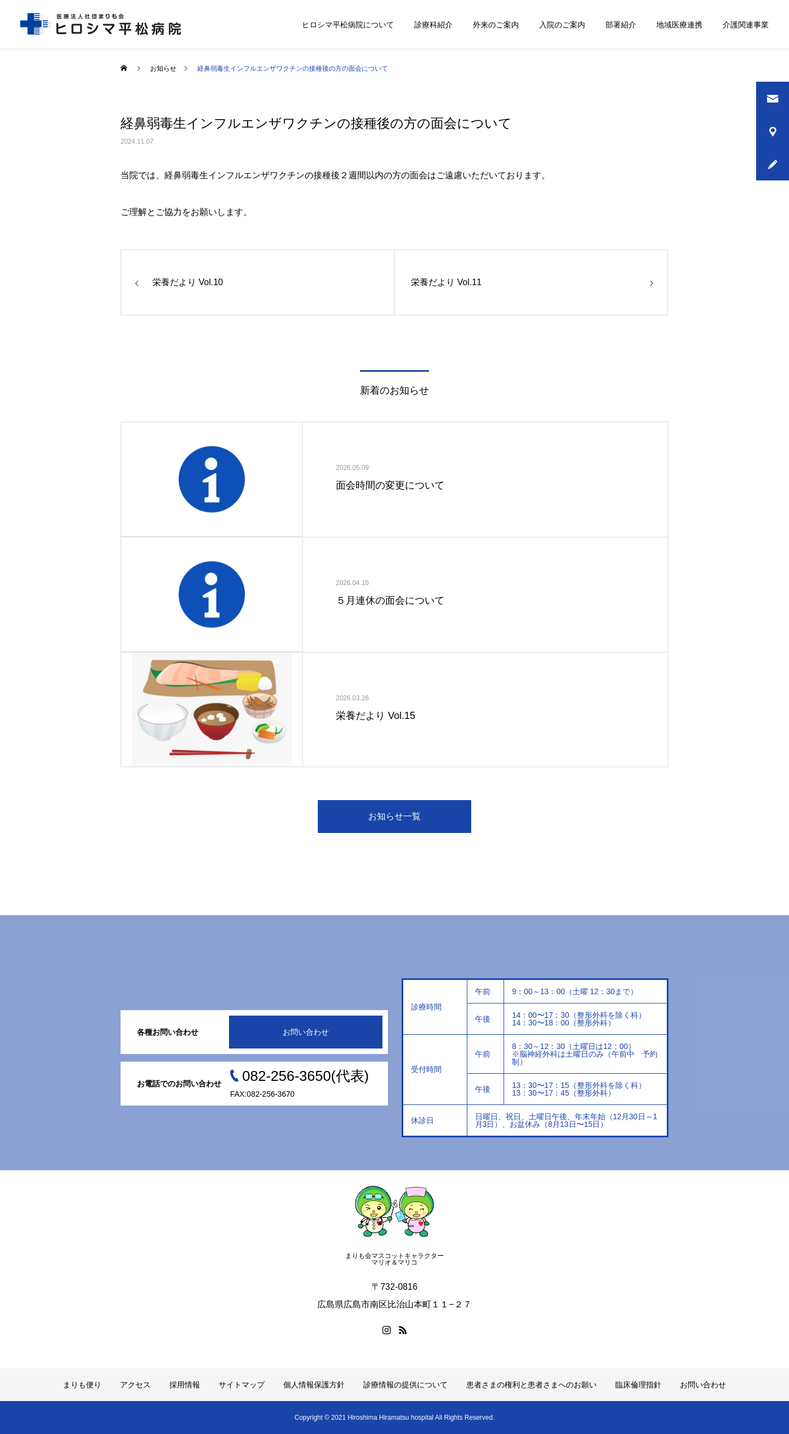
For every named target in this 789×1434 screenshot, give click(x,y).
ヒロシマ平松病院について (348, 24)
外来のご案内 (496, 24)
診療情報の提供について (405, 1384)
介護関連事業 (746, 24)
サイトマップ (242, 1384)
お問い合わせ (306, 1032)
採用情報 (184, 1384)
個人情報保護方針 (314, 1384)
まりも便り (82, 1384)
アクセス (135, 1384)
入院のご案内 (562, 24)
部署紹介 (620, 24)
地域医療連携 (679, 24)
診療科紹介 (433, 24)
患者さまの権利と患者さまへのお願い (531, 1384)
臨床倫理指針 (638, 1384)
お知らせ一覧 (394, 816)
